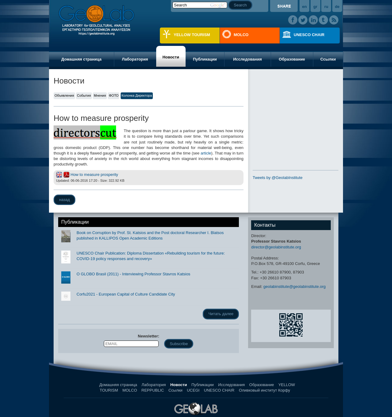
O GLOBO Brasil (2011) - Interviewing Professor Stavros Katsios (133, 274)
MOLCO (241, 34)
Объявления (64, 95)
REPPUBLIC (152, 390)
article (206, 153)
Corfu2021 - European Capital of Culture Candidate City (126, 294)
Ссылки (328, 59)
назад (64, 199)
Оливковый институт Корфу (264, 390)
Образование (292, 59)
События (84, 95)
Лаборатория (135, 59)
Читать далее (220, 313)
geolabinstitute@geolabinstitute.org (294, 286)
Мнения (100, 95)
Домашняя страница (81, 59)
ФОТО (114, 95)
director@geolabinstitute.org (276, 247)
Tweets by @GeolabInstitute (278, 177)
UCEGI (193, 390)
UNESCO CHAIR (309, 34)
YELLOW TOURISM (192, 34)
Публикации (205, 59)
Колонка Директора (137, 95)
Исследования (247, 59)
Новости (170, 57)
